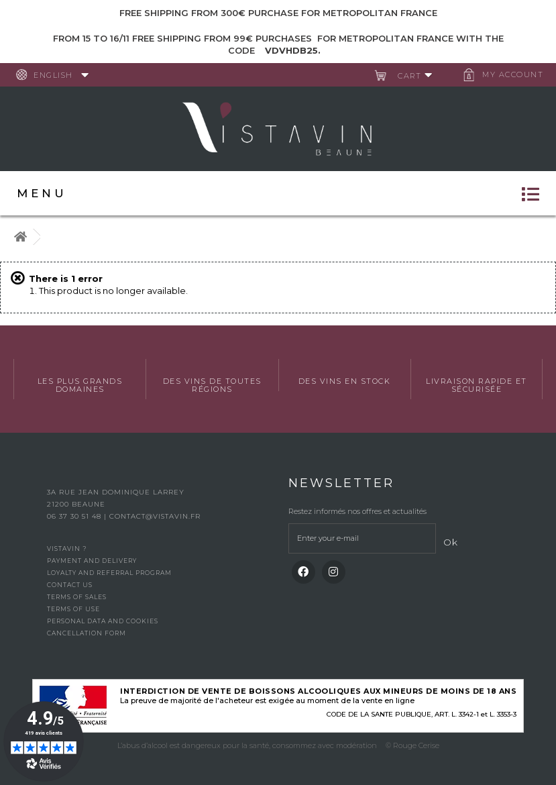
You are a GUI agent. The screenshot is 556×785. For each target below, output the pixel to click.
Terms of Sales (77, 596)
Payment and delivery (92, 560)
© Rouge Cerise (412, 745)
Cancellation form (86, 633)
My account (512, 74)
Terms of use (73, 609)
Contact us (70, 584)
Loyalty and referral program (109, 572)
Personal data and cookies (102, 621)
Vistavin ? (67, 548)
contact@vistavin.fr (155, 516)
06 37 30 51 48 (75, 516)
